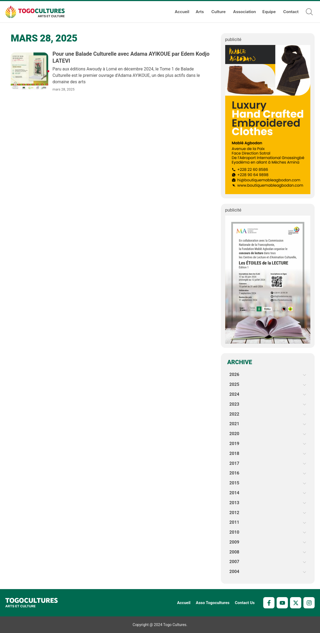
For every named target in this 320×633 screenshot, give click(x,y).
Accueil (182, 11)
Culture (219, 11)
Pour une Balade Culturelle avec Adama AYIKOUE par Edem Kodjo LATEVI (130, 57)
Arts (200, 11)
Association (244, 11)
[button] (309, 11)
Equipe (269, 11)
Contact (291, 11)
